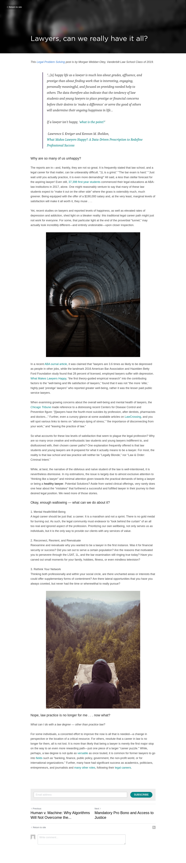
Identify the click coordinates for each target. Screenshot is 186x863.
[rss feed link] (154, 827)
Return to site (14, 7)
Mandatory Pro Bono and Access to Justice (124, 815)
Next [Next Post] (98, 808)
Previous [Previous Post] (36, 808)
